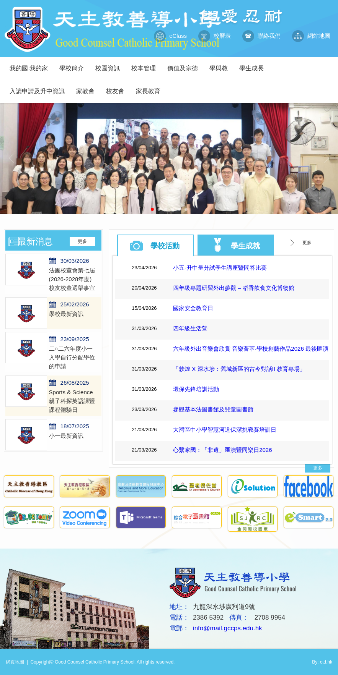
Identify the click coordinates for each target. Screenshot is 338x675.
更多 (82, 241)
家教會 (88, 87)
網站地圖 (311, 36)
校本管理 (146, 64)
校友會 (118, 87)
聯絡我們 (261, 36)
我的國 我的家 (32, 64)
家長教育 (151, 87)
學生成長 (254, 64)
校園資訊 (110, 64)
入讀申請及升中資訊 (40, 87)
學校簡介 (74, 64)
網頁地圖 (15, 662)
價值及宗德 (185, 64)
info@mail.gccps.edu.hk (227, 628)
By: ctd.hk (322, 662)
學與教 (221, 64)
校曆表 (214, 36)
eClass (170, 36)
